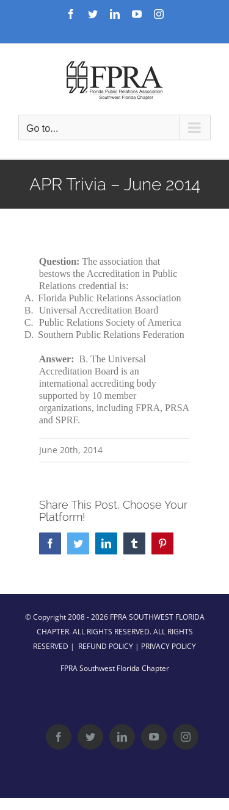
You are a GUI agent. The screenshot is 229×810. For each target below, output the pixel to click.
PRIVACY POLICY (168, 646)
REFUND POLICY (105, 646)
